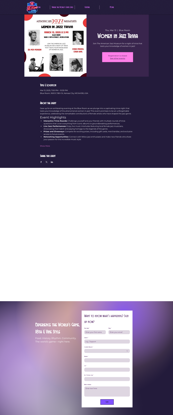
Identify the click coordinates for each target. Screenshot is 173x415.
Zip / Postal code (89, 375)
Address (86, 356)
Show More (45, 146)
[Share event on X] (46, 162)
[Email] (118, 332)
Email (110, 328)
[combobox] (107, 351)
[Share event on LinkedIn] (52, 162)
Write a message (87, 384)
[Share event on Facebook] (41, 162)
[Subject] (106, 342)
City (85, 366)
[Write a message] (107, 391)
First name (87, 328)
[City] (106, 370)
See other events (117, 58)
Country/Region (88, 347)
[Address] (106, 360)
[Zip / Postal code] (106, 379)
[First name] (94, 332)
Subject (86, 338)
